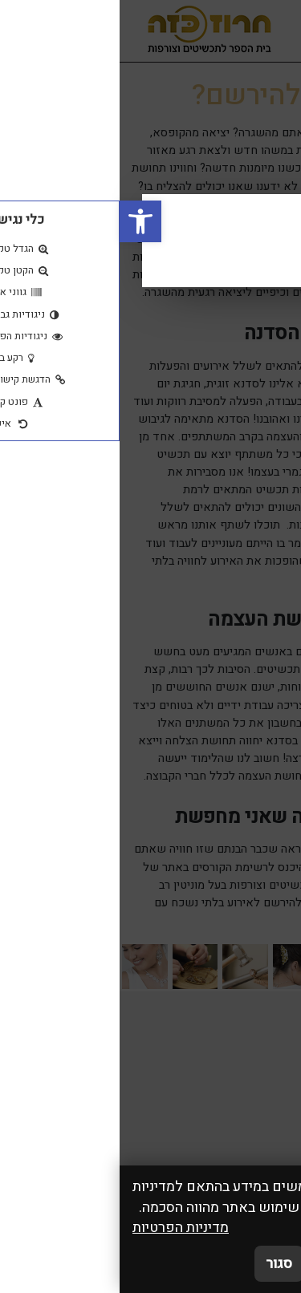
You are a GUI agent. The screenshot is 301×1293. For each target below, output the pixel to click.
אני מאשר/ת (239, 1264)
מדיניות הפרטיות (61, 1228)
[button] (21, 221)
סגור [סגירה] (159, 1264)
